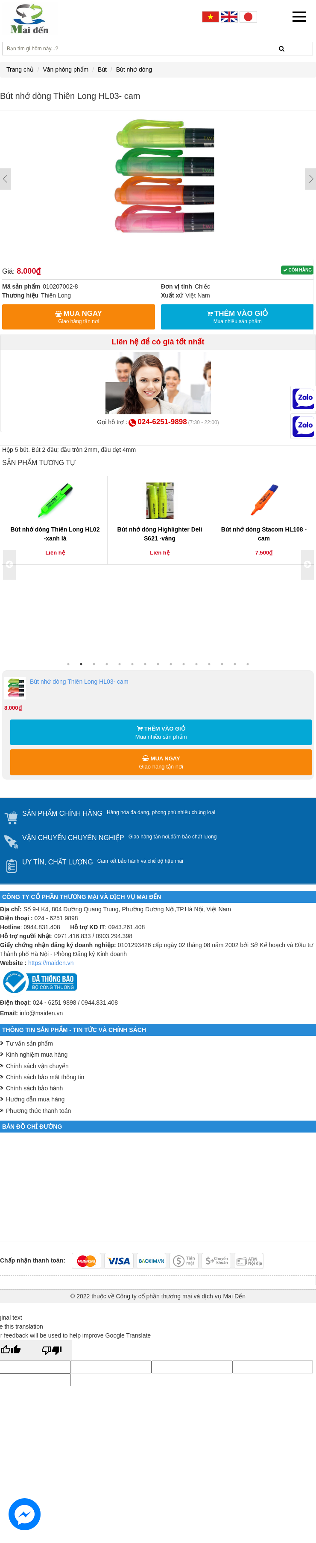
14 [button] (235, 664)
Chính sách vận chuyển (37, 1066)
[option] (55, 520)
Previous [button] (9, 565)
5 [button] (119, 664)
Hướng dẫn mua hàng (35, 1099)
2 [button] (81, 664)
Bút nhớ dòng (134, 69)
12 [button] (209, 664)
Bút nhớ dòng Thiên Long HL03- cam (66, 688)
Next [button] (307, 565)
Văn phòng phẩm (65, 69)
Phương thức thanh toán (38, 1110)
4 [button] (106, 664)
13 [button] (222, 664)
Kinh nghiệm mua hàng (36, 1054)
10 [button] (183, 664)
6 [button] (132, 664)
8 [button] (158, 664)
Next (310, 179)
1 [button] (68, 664)
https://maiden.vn (51, 962)
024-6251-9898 (162, 422)
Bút (102, 69)
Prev (5, 179)
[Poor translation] (51, 1350)
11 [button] (196, 664)
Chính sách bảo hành (34, 1088)
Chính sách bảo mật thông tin (45, 1077)
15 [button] (247, 664)
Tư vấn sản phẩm (29, 1043)
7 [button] (145, 664)
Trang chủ (20, 69)
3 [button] (94, 664)
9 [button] (171, 664)
